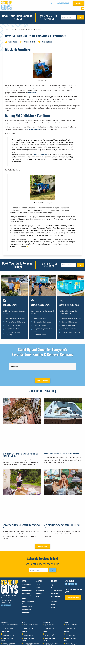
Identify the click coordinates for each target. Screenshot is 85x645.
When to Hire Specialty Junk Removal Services (61, 438)
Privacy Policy (5, 640)
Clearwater (4, 607)
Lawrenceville (5, 616)
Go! (81, 17)
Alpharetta (46, 607)
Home (7, 30)
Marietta (24, 616)
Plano (65, 626)
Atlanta (66, 607)
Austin (24, 626)
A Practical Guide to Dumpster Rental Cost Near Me (21, 511)
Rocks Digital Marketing (77, 641)
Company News (47, 42)
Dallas (45, 626)
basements (32, 93)
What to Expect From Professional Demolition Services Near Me (20, 439)
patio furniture (34, 129)
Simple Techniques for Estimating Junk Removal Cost (62, 511)
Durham (45, 616)
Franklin (66, 616)
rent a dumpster (40, 154)
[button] (82, 8)
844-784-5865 (63, 3)
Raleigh (3, 626)
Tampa (23, 607)
